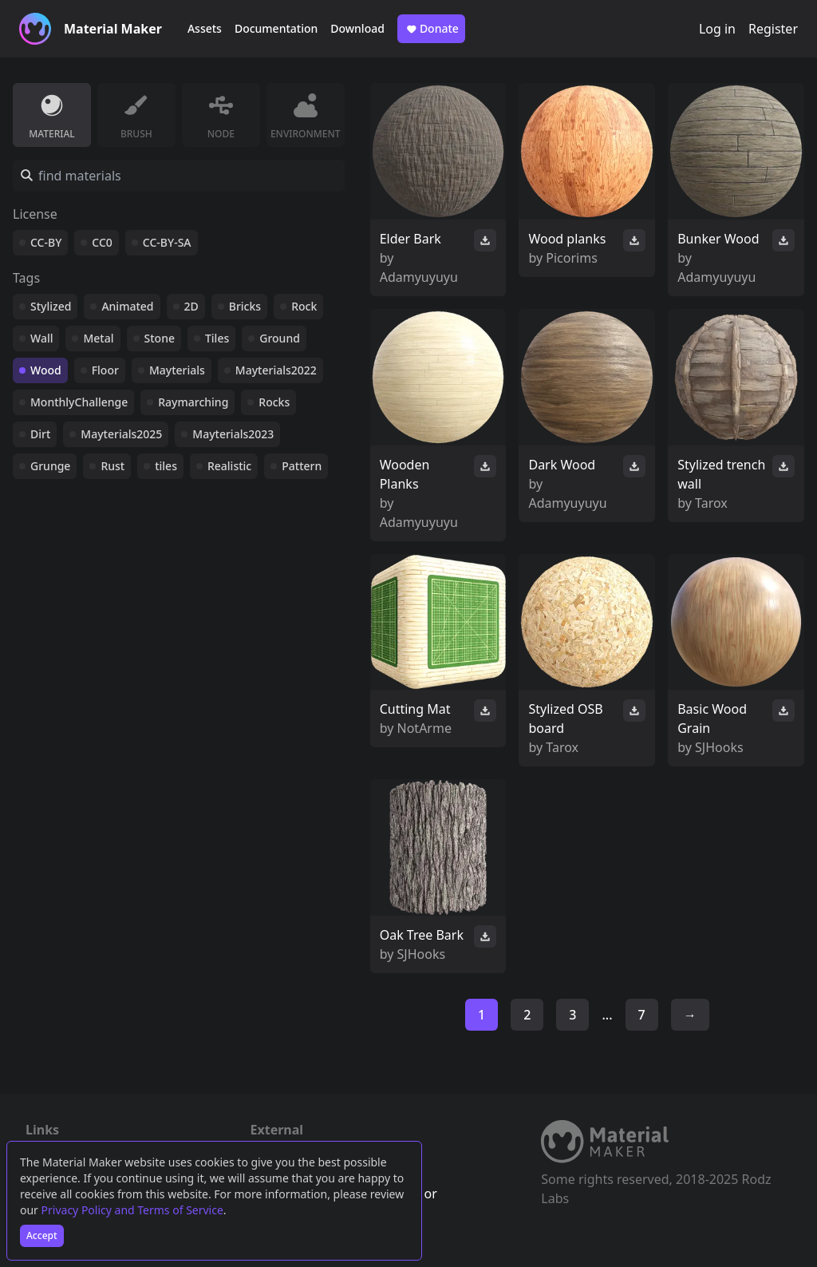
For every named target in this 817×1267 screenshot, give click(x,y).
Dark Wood (561, 464)
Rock (304, 306)
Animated (127, 306)
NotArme (424, 728)
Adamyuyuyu (419, 277)
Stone (159, 338)
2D (191, 306)
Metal (98, 338)
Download (357, 28)
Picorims (572, 258)
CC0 (102, 242)
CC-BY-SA (167, 242)
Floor (105, 370)
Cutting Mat (415, 709)
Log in (717, 29)
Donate (431, 28)
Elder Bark (410, 238)
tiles (166, 465)
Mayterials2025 (121, 433)
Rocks (274, 402)
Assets (204, 28)
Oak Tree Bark (422, 935)
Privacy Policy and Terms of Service (132, 1210)
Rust (112, 465)
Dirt (40, 433)
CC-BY (45, 242)
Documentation (276, 28)
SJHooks (719, 747)
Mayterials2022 (276, 370)
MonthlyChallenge (79, 402)
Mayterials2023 (233, 433)
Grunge (50, 465)
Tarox (711, 503)
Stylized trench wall (721, 474)
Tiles (217, 338)
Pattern (302, 465)
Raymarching (193, 402)
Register (773, 29)
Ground (279, 338)
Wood (45, 370)
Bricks (245, 306)
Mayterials (177, 370)
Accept (41, 1235)
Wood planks (567, 238)
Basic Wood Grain (712, 718)
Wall (41, 338)
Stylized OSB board (565, 718)
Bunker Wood (718, 238)
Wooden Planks (405, 474)
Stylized (50, 306)
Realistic (229, 465)
